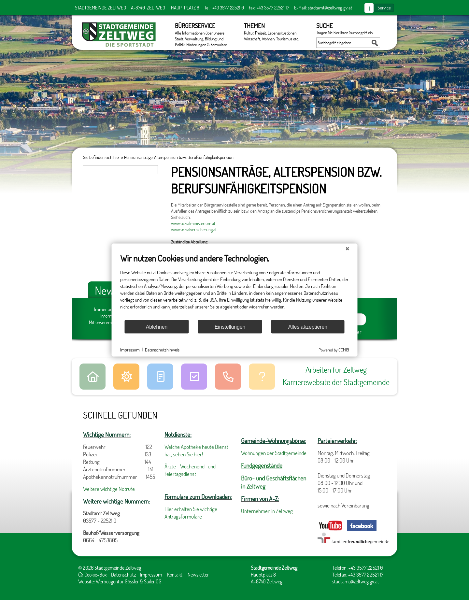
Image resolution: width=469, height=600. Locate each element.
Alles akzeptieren (307, 326)
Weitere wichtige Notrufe (109, 489)
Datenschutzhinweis (162, 349)
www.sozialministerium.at (193, 223)
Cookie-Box (92, 574)
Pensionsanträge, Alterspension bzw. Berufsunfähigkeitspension (179, 157)
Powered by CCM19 (334, 350)
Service (384, 7)
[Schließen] (347, 249)
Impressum (151, 574)
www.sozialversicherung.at (194, 229)
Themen (272, 31)
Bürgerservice (203, 34)
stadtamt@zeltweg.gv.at (330, 7)
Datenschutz (123, 574)
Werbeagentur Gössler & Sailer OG (129, 581)
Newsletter (198, 574)
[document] (234, 286)
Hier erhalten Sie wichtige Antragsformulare (190, 512)
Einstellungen (230, 326)
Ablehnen (157, 326)
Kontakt (174, 574)
